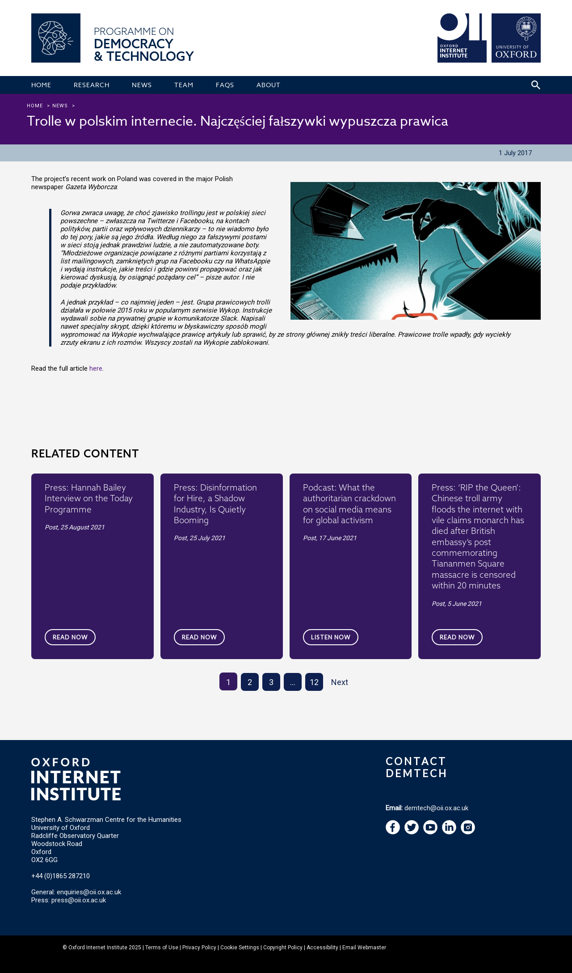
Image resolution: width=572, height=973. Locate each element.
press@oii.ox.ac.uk (78, 900)
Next (339, 682)
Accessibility (322, 947)
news (60, 106)
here (95, 368)
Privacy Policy (199, 947)
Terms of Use (161, 947)
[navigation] (430, 832)
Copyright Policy (283, 947)
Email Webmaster (364, 947)
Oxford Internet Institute (97, 947)
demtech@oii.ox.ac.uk (436, 808)
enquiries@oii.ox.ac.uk (89, 892)
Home (35, 106)
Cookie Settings (239, 947)
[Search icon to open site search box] (536, 85)
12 (314, 682)
